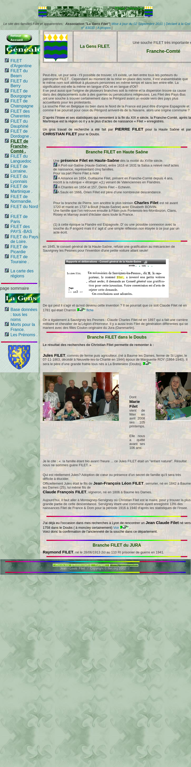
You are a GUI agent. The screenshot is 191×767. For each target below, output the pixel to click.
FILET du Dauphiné (19, 123)
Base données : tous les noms (23, 314)
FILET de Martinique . (21, 189)
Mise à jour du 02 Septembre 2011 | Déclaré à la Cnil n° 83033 (135, 26)
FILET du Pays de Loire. (24, 239)
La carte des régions (22, 273)
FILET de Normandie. (21, 199)
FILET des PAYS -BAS (21, 229)
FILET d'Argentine (20, 63)
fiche (85, 310)
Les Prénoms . (24, 335)
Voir (121, 528)
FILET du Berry (19, 83)
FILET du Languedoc (20, 158)
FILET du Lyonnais (19, 179)
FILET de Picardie (19, 249)
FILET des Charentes (20, 113)
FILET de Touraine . (19, 259)
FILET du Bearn (19, 73)
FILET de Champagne (21, 103)
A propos (104, 28)
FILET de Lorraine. (19, 169)
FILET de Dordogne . (20, 133)
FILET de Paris (19, 219)
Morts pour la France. (22, 327)
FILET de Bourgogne (20, 93)
